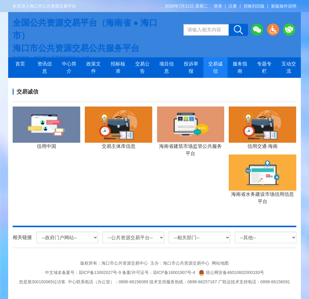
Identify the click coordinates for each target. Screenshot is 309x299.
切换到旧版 (254, 6)
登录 (218, 6)
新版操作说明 (283, 6)
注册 (232, 6)
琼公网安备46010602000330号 (231, 272)
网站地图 (220, 263)
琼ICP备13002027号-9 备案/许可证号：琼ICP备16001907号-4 (138, 272)
